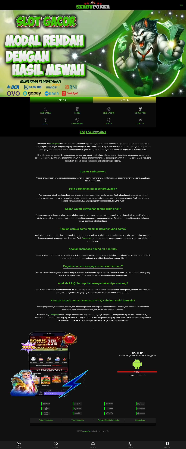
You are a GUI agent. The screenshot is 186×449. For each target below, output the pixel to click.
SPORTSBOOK (77, 121)
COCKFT (140, 121)
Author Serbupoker (46, 420)
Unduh (137, 372)
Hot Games (45, 110)
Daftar (61, 100)
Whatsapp (56, 445)
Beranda (93, 445)
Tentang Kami (140, 420)
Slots (77, 110)
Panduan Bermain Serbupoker (109, 420)
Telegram (18, 445)
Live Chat (167, 445)
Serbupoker (55, 144)
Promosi (130, 445)
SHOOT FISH (140, 110)
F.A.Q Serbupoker (77, 420)
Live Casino (109, 110)
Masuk (124, 100)
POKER (109, 121)
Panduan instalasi (137, 375)
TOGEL (46, 121)
